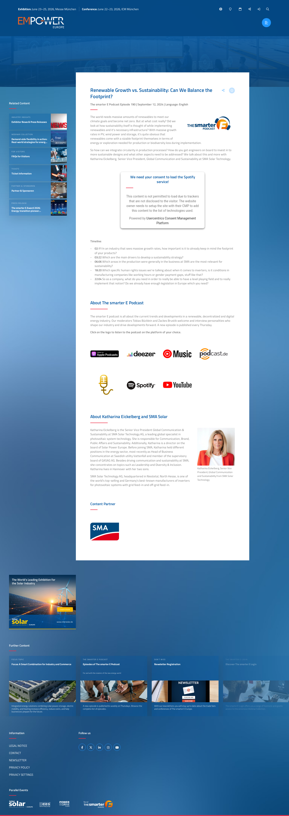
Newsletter (17, 760)
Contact (15, 753)
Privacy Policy (19, 767)
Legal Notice (18, 745)
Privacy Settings (21, 774)
